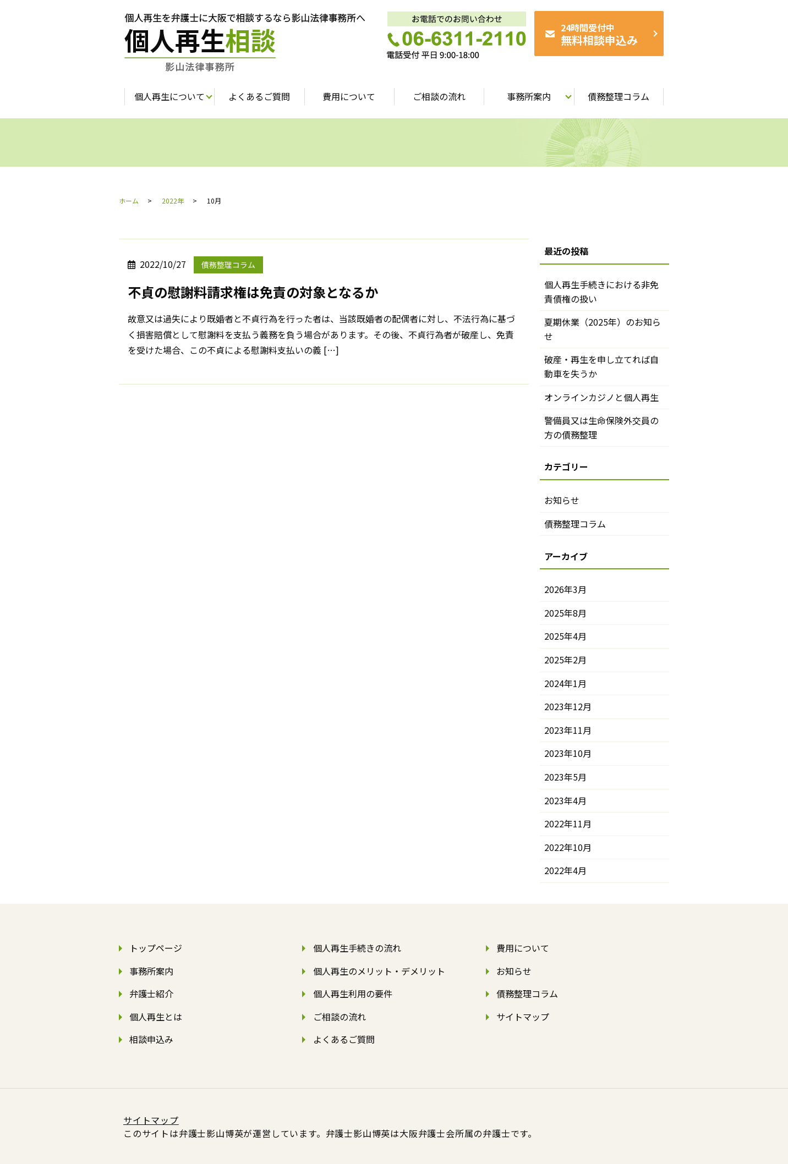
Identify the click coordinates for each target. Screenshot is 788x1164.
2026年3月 (565, 589)
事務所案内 (151, 971)
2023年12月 (568, 706)
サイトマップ (522, 1016)
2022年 (173, 200)
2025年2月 (565, 659)
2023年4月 (565, 800)
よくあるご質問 (344, 1039)
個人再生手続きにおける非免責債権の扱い (601, 291)
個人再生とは (155, 1016)
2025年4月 (565, 636)
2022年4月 (565, 870)
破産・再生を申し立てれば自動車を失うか (601, 366)
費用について (522, 947)
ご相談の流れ (339, 1016)
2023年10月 (568, 753)
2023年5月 (565, 776)
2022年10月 (568, 847)
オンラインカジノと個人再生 (601, 397)
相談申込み (151, 1039)
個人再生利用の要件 (352, 993)
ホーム (129, 200)
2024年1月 (565, 683)
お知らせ (561, 500)
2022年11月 (568, 823)
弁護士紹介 (151, 993)
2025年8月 (565, 612)
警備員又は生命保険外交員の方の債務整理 (601, 427)
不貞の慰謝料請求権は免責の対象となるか (253, 291)
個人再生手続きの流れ (357, 947)
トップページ (155, 947)
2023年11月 (568, 730)
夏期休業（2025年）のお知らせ (602, 329)
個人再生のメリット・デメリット (379, 971)
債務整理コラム (228, 264)
